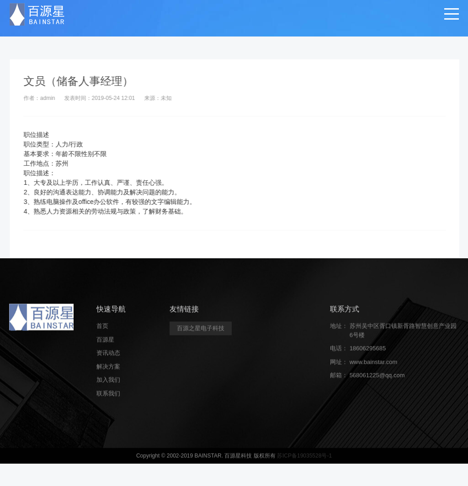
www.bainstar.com (374, 366)
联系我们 (108, 397)
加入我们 (108, 384)
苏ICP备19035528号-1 (304, 460)
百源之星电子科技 (200, 332)
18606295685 (368, 353)
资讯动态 (108, 357)
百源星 (105, 343)
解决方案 (108, 370)
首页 (102, 330)
